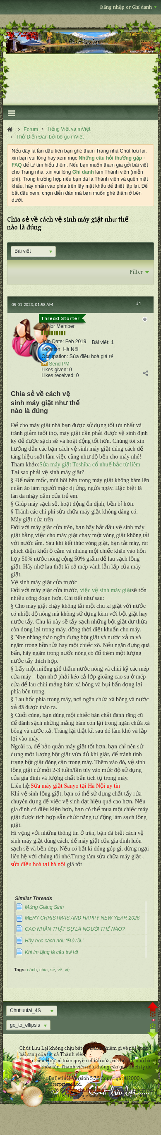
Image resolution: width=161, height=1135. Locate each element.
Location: (51, 349)
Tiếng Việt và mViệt (68, 129)
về (60, 969)
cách (32, 969)
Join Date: (52, 341)
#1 (138, 303)
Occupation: (54, 356)
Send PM (59, 364)
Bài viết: (101, 342)
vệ (67, 969)
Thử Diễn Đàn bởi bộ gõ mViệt (50, 137)
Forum (31, 129)
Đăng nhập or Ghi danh (128, 7)
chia (43, 969)
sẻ (52, 969)
